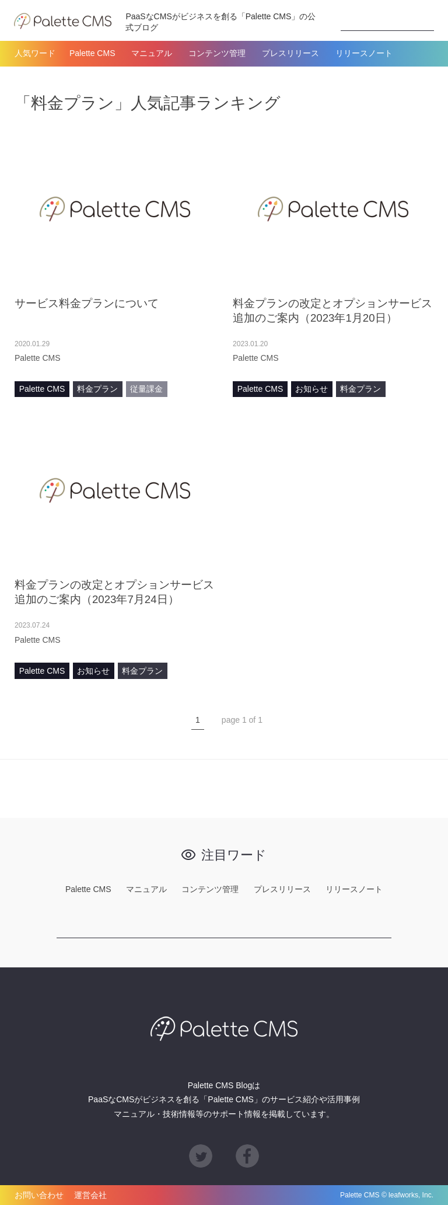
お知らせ (311, 388)
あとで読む (203, 358)
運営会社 (90, 1195)
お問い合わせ (39, 1195)
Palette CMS (92, 53)
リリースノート (364, 53)
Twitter (200, 1156)
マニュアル (151, 53)
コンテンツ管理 (217, 53)
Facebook (247, 1156)
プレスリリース (290, 53)
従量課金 (146, 388)
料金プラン (97, 388)
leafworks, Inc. (410, 1195)
